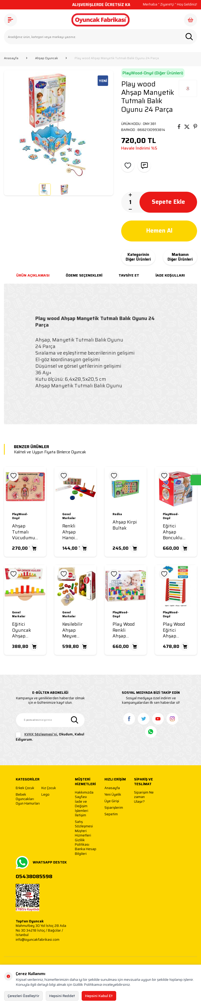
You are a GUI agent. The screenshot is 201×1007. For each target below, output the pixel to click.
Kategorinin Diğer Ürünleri (138, 257)
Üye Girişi (111, 801)
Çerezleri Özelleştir (23, 996)
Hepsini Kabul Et (99, 996)
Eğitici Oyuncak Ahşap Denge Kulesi (21, 630)
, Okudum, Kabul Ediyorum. (50, 737)
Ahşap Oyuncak (46, 58)
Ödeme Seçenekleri (84, 275)
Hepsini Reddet (62, 996)
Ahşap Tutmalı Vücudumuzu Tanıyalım (26, 532)
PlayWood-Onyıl (20, 516)
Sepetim (111, 814)
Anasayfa (11, 58)
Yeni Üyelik (112, 794)
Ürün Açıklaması (32, 275)
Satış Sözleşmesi (84, 824)
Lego (45, 794)
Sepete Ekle (168, 202)
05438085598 (34, 876)
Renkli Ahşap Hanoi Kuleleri (70, 532)
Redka (117, 514)
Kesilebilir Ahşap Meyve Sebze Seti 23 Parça (73, 630)
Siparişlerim (113, 807)
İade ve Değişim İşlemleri (81, 806)
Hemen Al (159, 230)
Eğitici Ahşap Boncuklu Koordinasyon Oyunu (177, 532)
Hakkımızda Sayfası (84, 794)
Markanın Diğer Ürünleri (180, 257)
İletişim (80, 815)
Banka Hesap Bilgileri (85, 851)
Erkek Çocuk (25, 788)
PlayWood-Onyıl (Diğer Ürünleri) (152, 73)
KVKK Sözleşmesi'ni (40, 734)
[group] (58, 125)
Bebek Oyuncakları (25, 796)
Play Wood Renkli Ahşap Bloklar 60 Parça (124, 630)
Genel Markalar (69, 516)
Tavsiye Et (129, 275)
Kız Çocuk (48, 788)
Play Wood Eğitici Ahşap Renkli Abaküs (174, 630)
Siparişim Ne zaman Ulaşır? (144, 797)
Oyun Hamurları (28, 803)
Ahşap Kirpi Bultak (125, 525)
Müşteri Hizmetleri (83, 833)
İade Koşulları (170, 275)
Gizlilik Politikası (82, 842)
